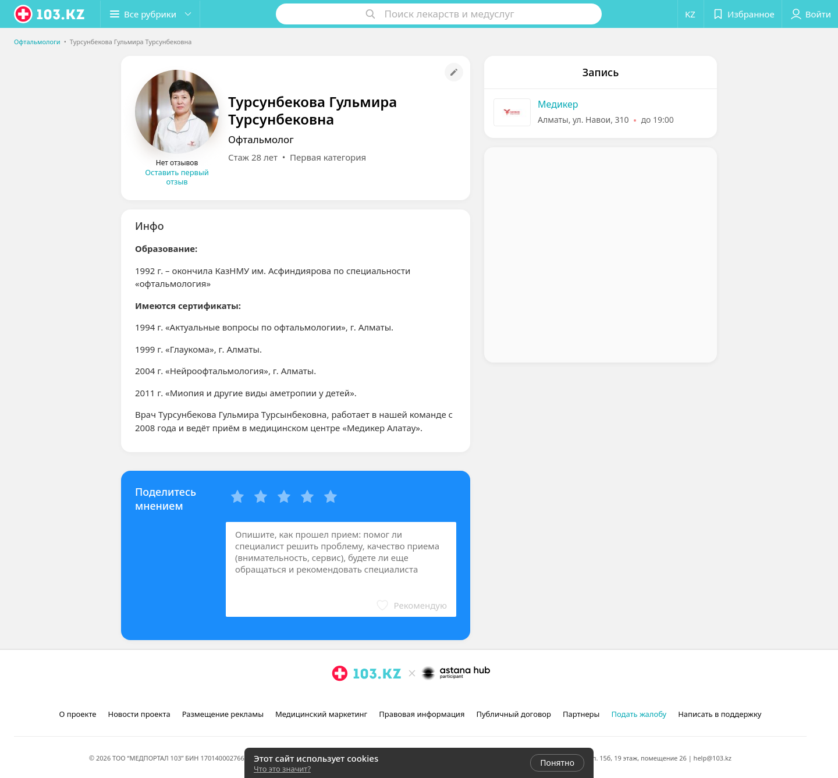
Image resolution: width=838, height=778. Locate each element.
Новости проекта (139, 714)
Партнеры (581, 714)
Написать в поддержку (719, 714)
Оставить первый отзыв (177, 177)
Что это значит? (282, 768)
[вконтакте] (372, 699)
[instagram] (340, 699)
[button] (150, 14)
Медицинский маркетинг (321, 714)
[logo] (50, 14)
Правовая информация (421, 714)
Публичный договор (513, 714)
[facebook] (356, 699)
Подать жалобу (638, 714)
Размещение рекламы (223, 714)
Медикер (558, 104)
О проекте (78, 714)
